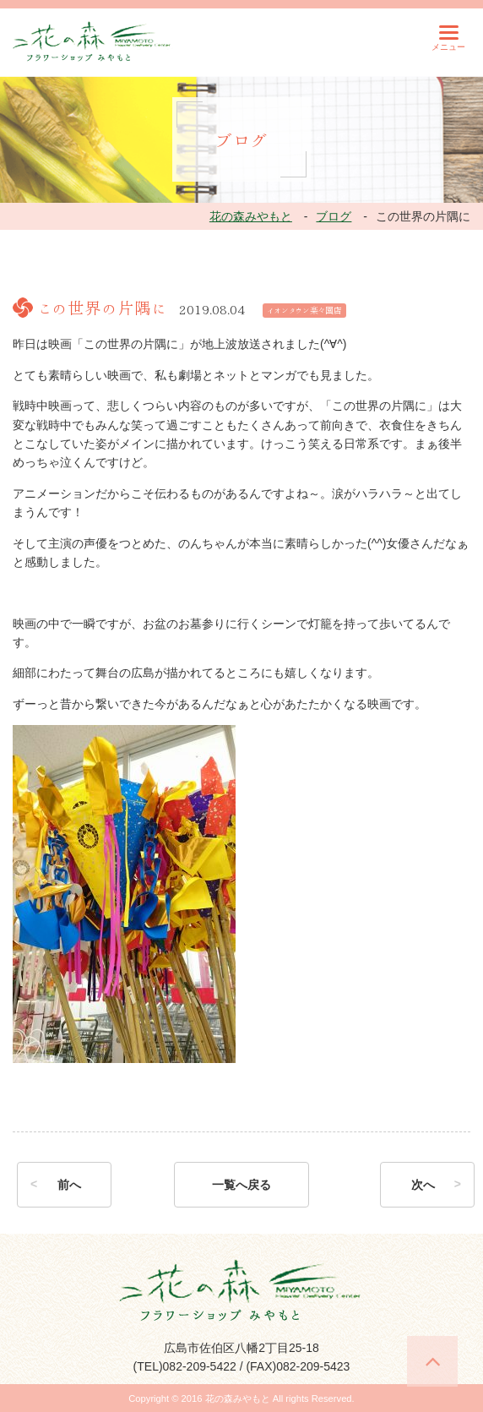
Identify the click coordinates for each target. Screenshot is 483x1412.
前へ (69, 1184)
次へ (423, 1184)
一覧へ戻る (241, 1184)
